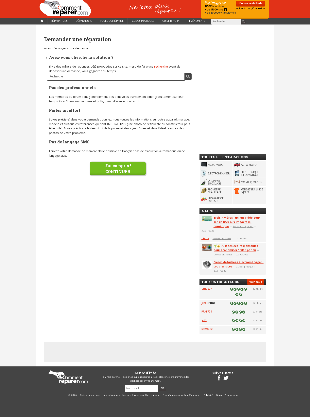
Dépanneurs (84, 21)
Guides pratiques (143, 21)
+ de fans (216, 10)
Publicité (208, 395)
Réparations (59, 21)
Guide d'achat (171, 21)
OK (162, 388)
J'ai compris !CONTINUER (117, 168)
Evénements (197, 21)
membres (214, 6)
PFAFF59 (206, 311)
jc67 (204, 320)
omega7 (206, 288)
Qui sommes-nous (90, 395)
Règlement (194, 395)
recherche (161, 66)
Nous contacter (233, 395)
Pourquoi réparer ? (243, 226)
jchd (204, 303)
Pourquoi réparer (112, 21)
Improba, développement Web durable (138, 395)
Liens (205, 238)
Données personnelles (175, 395)
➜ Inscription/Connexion (250, 9)
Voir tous (255, 282)
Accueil (66, 8)
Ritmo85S (207, 329)
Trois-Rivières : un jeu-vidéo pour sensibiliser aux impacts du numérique (237, 222)
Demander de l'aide (250, 4)
